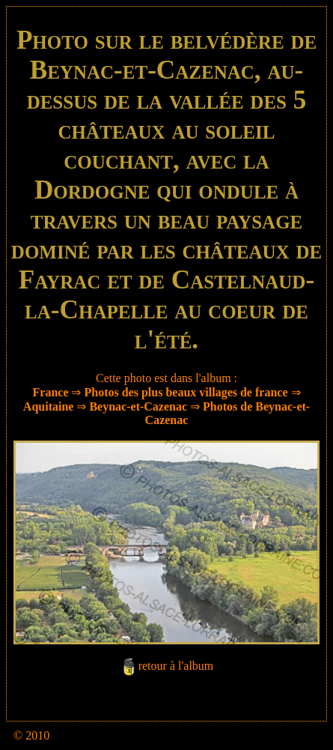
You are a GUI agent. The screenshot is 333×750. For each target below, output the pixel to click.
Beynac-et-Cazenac (138, 406)
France (51, 392)
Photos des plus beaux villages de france (185, 392)
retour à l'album (176, 666)
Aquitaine (48, 406)
